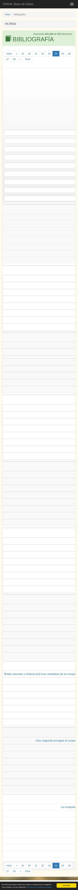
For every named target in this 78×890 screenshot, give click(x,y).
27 (7, 59)
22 (42, 53)
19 (22, 53)
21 (36, 53)
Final (27, 59)
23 (49, 53)
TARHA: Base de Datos (17, 4)
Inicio (7, 14)
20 (29, 53)
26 (69, 53)
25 (62, 53)
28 (14, 59)
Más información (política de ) (39, 887)
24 (56, 53)
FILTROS (10, 23)
